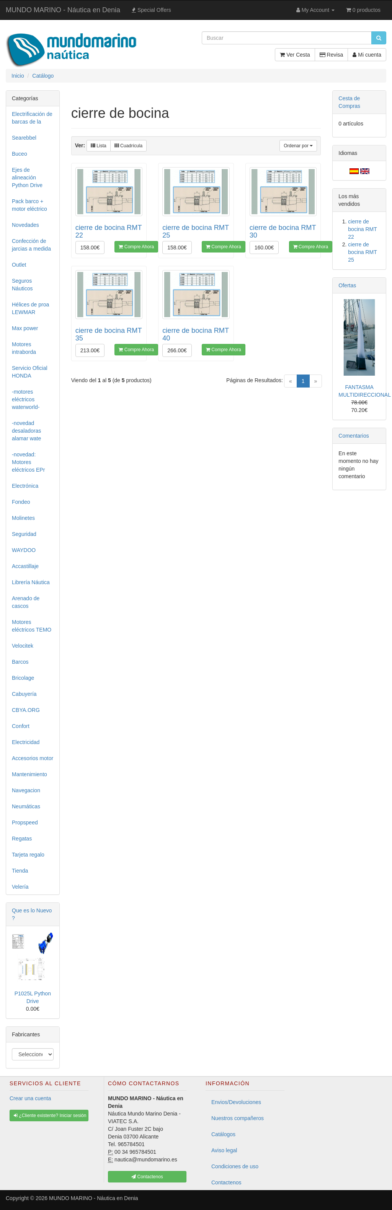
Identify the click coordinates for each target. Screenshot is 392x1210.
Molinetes (23, 518)
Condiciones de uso (234, 1166)
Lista (98, 145)
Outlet (19, 265)
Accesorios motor (32, 758)
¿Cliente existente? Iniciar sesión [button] (50, 1115)
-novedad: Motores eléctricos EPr (28, 462)
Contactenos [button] (147, 1176)
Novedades (25, 225)
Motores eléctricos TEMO (31, 626)
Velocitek (22, 646)
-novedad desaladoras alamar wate (26, 430)
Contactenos (226, 1182)
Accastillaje (25, 566)
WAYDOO (24, 550)
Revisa (331, 55)
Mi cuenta (367, 55)
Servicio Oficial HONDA (29, 372)
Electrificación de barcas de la (32, 118)
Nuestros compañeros (237, 1118)
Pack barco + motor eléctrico (29, 205)
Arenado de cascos (25, 602)
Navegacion (26, 790)
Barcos (20, 662)
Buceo (19, 154)
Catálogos (223, 1134)
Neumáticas (26, 806)
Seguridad (24, 534)
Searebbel (24, 138)
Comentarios (353, 436)
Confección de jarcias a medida (31, 245)
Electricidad (25, 742)
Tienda (20, 871)
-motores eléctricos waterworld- (25, 399)
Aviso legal (224, 1150)
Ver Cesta (295, 55)
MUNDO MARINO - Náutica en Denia (63, 10)
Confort (20, 726)
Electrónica (25, 486)
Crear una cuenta (30, 1098)
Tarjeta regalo (28, 855)
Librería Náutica (31, 582)
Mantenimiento (29, 774)
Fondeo (21, 502)
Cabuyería (24, 694)
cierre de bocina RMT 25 (362, 252)
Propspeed (25, 822)
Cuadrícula (128, 145)
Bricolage (23, 678)
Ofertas (347, 285)
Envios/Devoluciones (236, 1102)
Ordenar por (298, 145)
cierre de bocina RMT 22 (362, 229)
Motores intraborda (24, 348)
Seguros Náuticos (22, 285)
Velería (20, 887)
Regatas (22, 838)
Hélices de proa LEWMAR (30, 308)
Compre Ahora (136, 246)
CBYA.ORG (26, 710)
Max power (25, 328)
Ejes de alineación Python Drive (27, 177)
